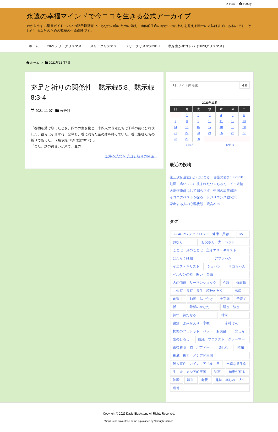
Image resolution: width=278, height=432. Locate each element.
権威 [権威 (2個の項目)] (240, 347)
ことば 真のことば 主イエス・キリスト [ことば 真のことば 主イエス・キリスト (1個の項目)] (204, 250)
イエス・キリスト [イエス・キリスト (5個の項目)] (186, 266)
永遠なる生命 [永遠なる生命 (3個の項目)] (236, 363)
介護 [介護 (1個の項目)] (226, 282)
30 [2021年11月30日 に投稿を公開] (198, 139)
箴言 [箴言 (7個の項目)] (190, 380)
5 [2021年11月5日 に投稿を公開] (233, 115)
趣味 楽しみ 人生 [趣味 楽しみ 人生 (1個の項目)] (230, 380)
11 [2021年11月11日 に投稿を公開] (221, 121)
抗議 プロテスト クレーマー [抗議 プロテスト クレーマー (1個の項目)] (221, 339)
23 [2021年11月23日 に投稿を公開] (198, 133)
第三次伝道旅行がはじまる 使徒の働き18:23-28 (206, 177)
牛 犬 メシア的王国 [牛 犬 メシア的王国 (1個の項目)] (189, 372)
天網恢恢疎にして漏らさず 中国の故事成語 (203, 190)
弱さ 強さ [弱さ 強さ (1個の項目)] (231, 307)
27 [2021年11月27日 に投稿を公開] (243, 133)
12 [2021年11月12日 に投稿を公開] (232, 121)
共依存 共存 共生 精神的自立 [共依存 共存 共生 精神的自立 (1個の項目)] (198, 291)
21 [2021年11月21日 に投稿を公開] (175, 133)
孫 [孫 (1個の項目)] (174, 307)
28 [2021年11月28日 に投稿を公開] (175, 139)
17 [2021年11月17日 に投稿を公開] (209, 127)
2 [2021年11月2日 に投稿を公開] (198, 115)
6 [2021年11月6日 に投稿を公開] (244, 115)
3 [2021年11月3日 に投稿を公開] (210, 115)
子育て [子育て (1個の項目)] (241, 299)
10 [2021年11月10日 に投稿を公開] (209, 121)
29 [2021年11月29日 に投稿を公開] (186, 139)
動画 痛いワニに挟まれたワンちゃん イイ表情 (206, 184)
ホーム (34, 62)
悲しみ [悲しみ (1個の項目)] (240, 331)
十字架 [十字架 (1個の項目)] (225, 299)
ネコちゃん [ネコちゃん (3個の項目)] (237, 266)
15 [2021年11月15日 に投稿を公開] (186, 127)
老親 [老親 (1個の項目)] (204, 380)
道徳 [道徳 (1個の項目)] (176, 388)
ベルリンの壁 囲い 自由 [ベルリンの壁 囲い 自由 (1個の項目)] (193, 274)
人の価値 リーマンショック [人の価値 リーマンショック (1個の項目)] (194, 282)
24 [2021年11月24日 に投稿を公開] (209, 133)
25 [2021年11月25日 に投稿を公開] (221, 133)
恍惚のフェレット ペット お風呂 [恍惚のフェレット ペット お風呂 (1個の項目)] (199, 331)
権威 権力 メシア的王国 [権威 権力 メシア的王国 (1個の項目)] (193, 355)
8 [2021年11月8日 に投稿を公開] (187, 121)
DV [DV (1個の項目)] (241, 234)
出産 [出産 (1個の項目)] (238, 291)
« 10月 (189, 145)
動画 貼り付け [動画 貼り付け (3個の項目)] (201, 299)
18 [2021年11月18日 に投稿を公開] (221, 127)
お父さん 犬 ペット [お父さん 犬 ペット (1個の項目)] (218, 242)
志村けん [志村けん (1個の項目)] (231, 323)
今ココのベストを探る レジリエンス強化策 (203, 197)
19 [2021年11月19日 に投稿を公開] (232, 127)
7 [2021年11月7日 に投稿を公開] (175, 121)
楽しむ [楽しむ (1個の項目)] (223, 347)
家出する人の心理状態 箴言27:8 (195, 204)
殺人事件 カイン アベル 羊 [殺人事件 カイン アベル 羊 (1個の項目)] (196, 363)
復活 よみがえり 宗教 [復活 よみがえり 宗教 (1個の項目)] (191, 323)
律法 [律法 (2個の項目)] (224, 315)
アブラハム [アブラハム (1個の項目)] (223, 258)
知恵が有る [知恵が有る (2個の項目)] (237, 372)
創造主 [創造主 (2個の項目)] (178, 299)
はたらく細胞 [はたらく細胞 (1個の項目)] (183, 258)
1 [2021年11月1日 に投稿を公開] (187, 115)
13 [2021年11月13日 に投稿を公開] (243, 121)
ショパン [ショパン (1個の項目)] (214, 266)
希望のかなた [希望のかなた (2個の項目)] (200, 307)
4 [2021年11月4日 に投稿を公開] (221, 115)
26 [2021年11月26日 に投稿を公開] (232, 133)
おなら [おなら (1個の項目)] (178, 242)
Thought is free (163, 421)
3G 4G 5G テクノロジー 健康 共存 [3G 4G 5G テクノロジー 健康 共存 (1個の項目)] (201, 234)
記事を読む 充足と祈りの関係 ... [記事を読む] (131, 156)
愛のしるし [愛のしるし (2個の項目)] (181, 339)
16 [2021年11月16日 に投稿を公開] (198, 127)
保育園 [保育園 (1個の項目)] (241, 282)
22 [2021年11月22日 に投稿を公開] (186, 133)
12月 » (230, 145)
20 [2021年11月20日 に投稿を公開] (243, 127)
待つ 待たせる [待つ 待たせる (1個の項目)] (184, 315)
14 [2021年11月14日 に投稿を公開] (175, 127)
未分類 (65, 111)
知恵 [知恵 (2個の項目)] (217, 372)
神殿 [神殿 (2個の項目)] (176, 380)
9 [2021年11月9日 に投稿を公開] (198, 121)
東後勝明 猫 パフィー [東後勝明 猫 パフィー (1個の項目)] (191, 347)
